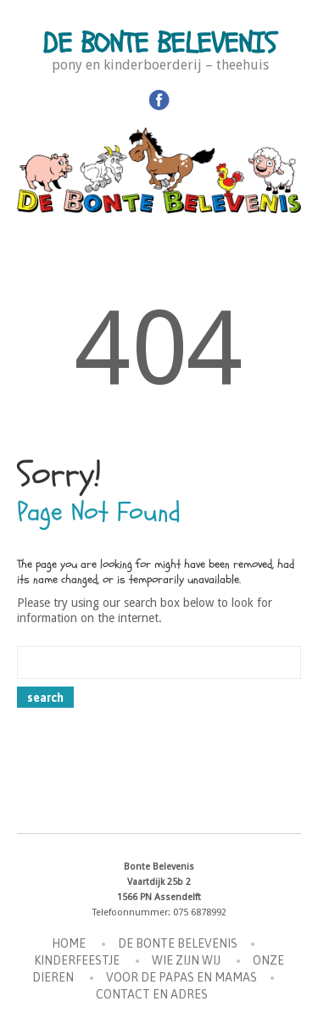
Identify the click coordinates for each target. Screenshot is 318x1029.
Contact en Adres (152, 994)
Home (69, 943)
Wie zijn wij (186, 960)
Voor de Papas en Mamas (181, 977)
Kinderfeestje (77, 960)
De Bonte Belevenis (159, 44)
